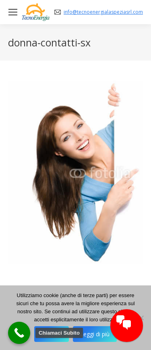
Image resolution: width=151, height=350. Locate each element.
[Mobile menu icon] (13, 12)
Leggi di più (95, 334)
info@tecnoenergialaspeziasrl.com (103, 12)
